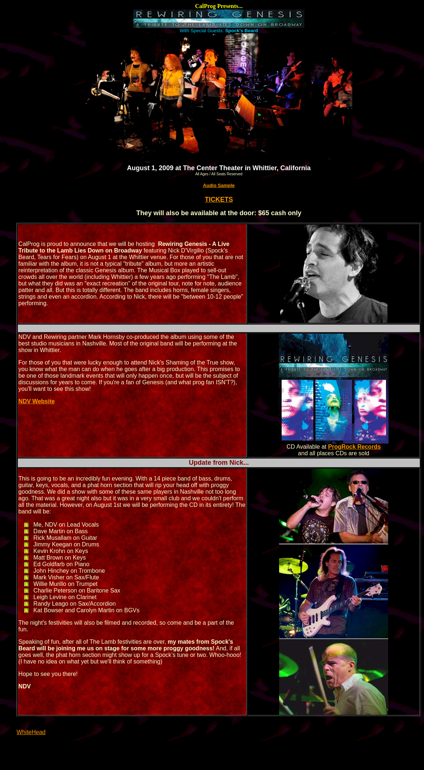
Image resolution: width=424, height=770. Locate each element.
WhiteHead (30, 732)
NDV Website (36, 401)
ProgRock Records (354, 447)
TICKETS (219, 199)
